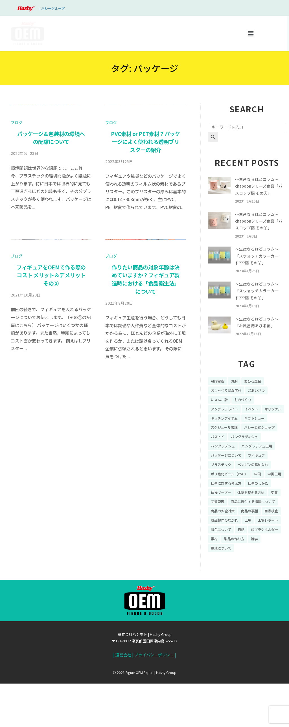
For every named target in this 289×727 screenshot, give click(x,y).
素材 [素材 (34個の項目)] (253, 584)
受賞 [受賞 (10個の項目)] (253, 535)
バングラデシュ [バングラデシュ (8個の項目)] (263, 466)
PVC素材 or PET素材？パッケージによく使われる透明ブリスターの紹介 (145, 238)
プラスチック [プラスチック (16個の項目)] (223, 496)
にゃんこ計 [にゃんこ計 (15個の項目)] (221, 417)
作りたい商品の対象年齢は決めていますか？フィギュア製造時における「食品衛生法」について (145, 472)
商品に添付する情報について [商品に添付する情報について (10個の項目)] (236, 545)
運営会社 (123, 701)
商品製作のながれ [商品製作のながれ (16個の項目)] (249, 565)
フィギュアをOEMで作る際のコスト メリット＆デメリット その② (51, 468)
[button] (250, 33)
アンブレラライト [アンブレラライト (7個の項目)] (226, 427)
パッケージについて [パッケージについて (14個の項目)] (228, 486)
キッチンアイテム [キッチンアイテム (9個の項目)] (252, 437)
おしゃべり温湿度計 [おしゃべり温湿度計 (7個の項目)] (228, 408)
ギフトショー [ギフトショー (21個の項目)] (223, 447)
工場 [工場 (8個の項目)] (275, 565)
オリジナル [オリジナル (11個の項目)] (221, 437)
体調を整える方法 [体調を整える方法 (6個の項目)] (226, 535)
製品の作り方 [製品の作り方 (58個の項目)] (223, 594)
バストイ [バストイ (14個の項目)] (261, 457)
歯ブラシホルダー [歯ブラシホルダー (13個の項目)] (226, 584)
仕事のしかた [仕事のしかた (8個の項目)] (223, 525)
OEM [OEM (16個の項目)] (237, 398)
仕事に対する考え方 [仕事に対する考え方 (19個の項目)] (251, 516)
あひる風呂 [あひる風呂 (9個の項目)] (257, 398)
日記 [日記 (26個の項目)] (275, 574)
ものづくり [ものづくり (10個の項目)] (247, 417)
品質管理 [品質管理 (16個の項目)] (271, 535)
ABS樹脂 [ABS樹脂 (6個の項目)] (218, 398)
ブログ (17, 219)
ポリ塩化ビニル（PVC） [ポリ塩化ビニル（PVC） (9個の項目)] (232, 506)
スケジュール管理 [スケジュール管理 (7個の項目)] (256, 447)
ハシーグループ (53, 8)
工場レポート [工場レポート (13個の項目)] (223, 574)
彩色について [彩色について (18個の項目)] (253, 574)
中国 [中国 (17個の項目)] (264, 506)
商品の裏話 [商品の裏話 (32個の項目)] (255, 555)
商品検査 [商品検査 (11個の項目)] (219, 565)
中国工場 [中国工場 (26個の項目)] (219, 516)
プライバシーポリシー (154, 701)
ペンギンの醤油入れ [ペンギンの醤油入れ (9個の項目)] (259, 496)
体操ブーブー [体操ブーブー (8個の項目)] (252, 525)
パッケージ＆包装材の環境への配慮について (51, 234)
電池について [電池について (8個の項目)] (267, 594)
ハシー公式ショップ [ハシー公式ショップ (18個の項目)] (228, 457)
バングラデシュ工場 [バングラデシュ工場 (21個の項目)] (229, 476)
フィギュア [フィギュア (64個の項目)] (263, 486)
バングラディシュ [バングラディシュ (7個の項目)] (226, 466)
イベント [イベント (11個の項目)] (256, 427)
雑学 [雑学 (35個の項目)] (245, 594)
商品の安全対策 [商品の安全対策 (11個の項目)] (224, 555)
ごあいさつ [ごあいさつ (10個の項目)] (263, 408)
